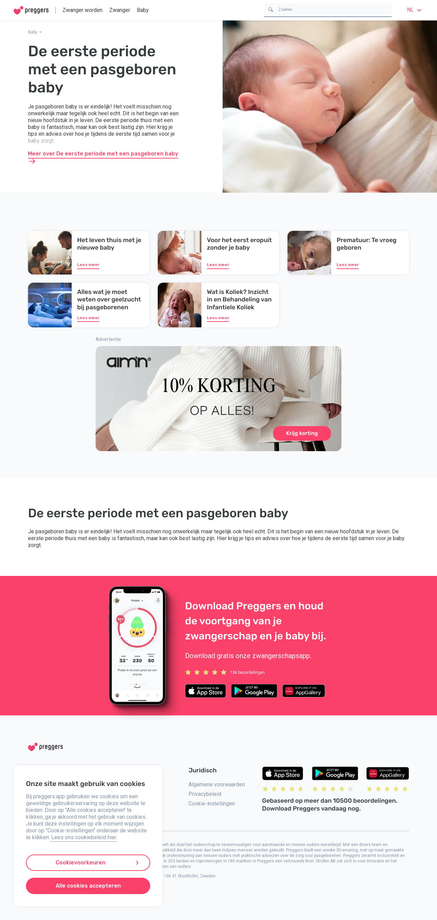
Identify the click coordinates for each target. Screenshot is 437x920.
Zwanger (119, 10)
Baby (143, 10)
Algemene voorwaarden (216, 784)
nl (415, 9)
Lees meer (88, 264)
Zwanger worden (82, 10)
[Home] (31, 10)
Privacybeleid (204, 794)
